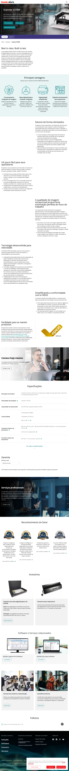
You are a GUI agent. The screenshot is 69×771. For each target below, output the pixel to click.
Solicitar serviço (39, 741)
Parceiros (20, 739)
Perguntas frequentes (41, 744)
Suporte (11, 37)
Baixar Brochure (8, 620)
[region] (47, 764)
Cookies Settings (34, 767)
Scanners (8, 42)
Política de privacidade (7, 760)
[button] (66, 37)
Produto (4, 37)
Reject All (51, 767)
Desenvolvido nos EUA (9, 27)
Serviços (4, 751)
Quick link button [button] (34, 770)
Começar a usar (6, 368)
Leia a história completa (8, 561)
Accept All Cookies (61, 767)
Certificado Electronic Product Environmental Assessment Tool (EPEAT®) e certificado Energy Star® (15, 336)
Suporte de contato (40, 739)
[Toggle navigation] (67, 2)
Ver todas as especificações (34, 446)
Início (2, 42)
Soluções (5, 740)
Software (5, 743)
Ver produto (7, 659)
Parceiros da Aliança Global (25, 745)
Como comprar (19, 23)
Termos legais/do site (18, 760)
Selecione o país (5, 460)
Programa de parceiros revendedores (24, 742)
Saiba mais (6, 705)
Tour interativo (8, 23)
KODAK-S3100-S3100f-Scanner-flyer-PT (12, 724)
